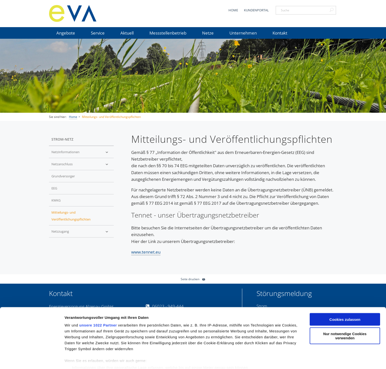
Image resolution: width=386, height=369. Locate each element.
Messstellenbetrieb (167, 33)
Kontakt (280, 33)
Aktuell (127, 33)
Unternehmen (243, 33)
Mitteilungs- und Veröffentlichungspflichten (111, 117)
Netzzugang (60, 231)
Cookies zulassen (344, 299)
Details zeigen (76, 359)
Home (233, 10)
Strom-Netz (62, 139)
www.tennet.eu (146, 252)
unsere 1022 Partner (98, 305)
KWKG (56, 200)
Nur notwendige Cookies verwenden (345, 316)
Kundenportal (256, 10)
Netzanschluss (62, 164)
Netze (208, 33)
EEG (54, 188)
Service (98, 33)
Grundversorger (63, 176)
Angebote (65, 33)
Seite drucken (193, 279)
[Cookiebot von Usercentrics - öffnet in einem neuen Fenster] (31, 359)
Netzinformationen (65, 152)
